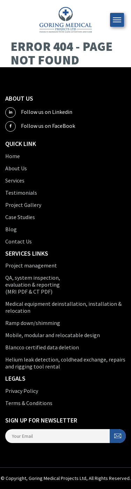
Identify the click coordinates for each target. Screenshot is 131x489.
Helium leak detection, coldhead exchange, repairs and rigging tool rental (65, 363)
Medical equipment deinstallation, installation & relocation (63, 307)
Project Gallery (23, 204)
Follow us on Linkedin (38, 112)
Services (14, 180)
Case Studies (20, 217)
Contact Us (18, 241)
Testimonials (21, 192)
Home (12, 156)
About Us (16, 168)
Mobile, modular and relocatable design (52, 335)
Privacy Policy (21, 390)
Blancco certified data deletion (42, 347)
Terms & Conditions (28, 402)
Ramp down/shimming (32, 322)
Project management (31, 265)
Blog (11, 229)
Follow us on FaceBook (40, 126)
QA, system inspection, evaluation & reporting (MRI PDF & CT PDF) (32, 284)
